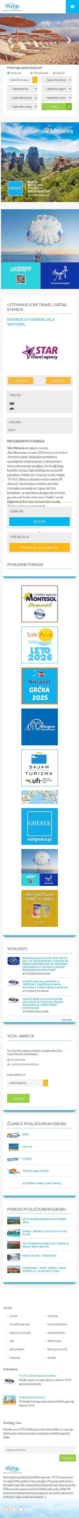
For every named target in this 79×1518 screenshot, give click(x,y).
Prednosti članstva (57, 1324)
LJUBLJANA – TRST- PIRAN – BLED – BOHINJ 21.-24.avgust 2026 (45, 1269)
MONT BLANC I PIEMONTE (39, 1255)
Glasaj (18, 1098)
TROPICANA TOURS (36, 1171)
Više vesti (66, 1019)
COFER (27, 1158)
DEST (26, 1134)
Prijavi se (67, 1458)
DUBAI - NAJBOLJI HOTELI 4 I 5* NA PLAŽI (45, 1233)
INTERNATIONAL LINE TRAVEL (42, 1183)
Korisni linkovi (16, 1349)
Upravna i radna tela (20, 1332)
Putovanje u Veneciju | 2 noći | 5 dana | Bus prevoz (46, 1245)
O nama (13, 1316)
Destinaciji (16, 73)
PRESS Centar (54, 1341)
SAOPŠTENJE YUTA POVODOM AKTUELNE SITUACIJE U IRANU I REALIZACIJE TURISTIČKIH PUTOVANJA (43, 1003)
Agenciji (60, 73)
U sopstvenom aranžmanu (25, 1064)
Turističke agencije (19, 1324)
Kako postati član (56, 1332)
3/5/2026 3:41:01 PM (35, 1011)
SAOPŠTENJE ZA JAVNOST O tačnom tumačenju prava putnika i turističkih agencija (45, 984)
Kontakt (51, 1357)
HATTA (27, 1146)
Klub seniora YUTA (57, 1349)
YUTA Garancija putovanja (37, 1375)
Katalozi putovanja (32, 1397)
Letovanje (14, 1357)
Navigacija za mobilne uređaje (72, 6)
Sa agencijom (18, 1060)
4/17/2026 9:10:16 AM (36, 973)
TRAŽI (53, 106)
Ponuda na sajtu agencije (39, 547)
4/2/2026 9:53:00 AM (35, 990)
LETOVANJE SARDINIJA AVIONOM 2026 (44, 1220)
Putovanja (52, 1316)
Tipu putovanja (41, 73)
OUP (11, 1341)
